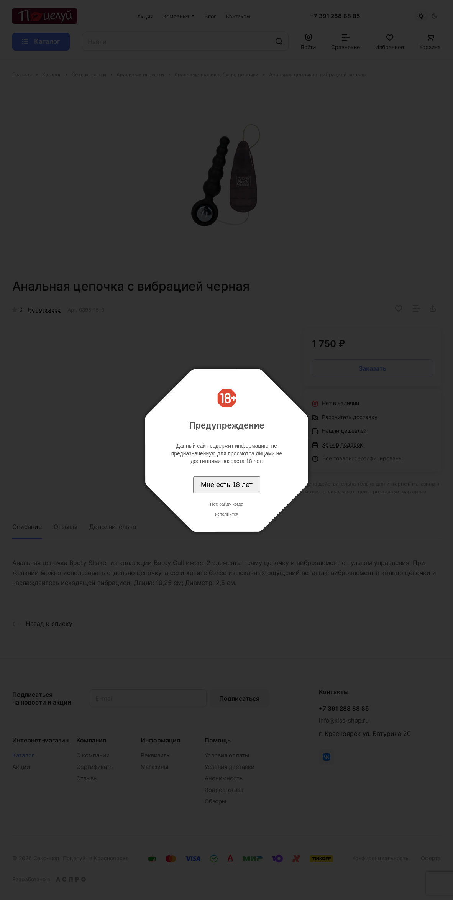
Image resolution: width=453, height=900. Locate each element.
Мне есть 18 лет (227, 485)
